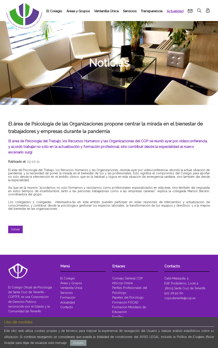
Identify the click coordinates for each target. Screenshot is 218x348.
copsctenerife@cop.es (180, 298)
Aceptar (78, 343)
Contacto (66, 307)
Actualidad (175, 11)
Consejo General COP (127, 278)
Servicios (129, 11)
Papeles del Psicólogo (128, 297)
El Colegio (54, 11)
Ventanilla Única (106, 11)
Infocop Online (122, 283)
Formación (67, 297)
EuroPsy (118, 317)
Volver (15, 229)
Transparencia (151, 11)
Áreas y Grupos (78, 11)
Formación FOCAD (125, 302)
